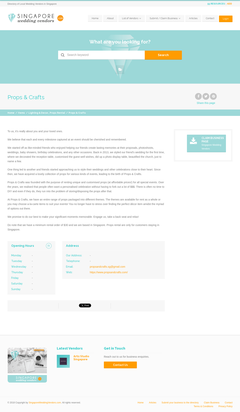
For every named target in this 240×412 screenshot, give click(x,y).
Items (21, 113)
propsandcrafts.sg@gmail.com (107, 266)
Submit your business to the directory (180, 402)
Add (229, 3)
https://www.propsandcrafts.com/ (109, 272)
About (110, 18)
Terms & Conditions (203, 406)
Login (226, 18)
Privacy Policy (225, 406)
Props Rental (57, 113)
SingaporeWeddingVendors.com (45, 402)
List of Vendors (130, 18)
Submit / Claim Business (163, 18)
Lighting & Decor (38, 113)
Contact (210, 18)
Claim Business (212, 402)
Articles (193, 18)
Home (95, 18)
